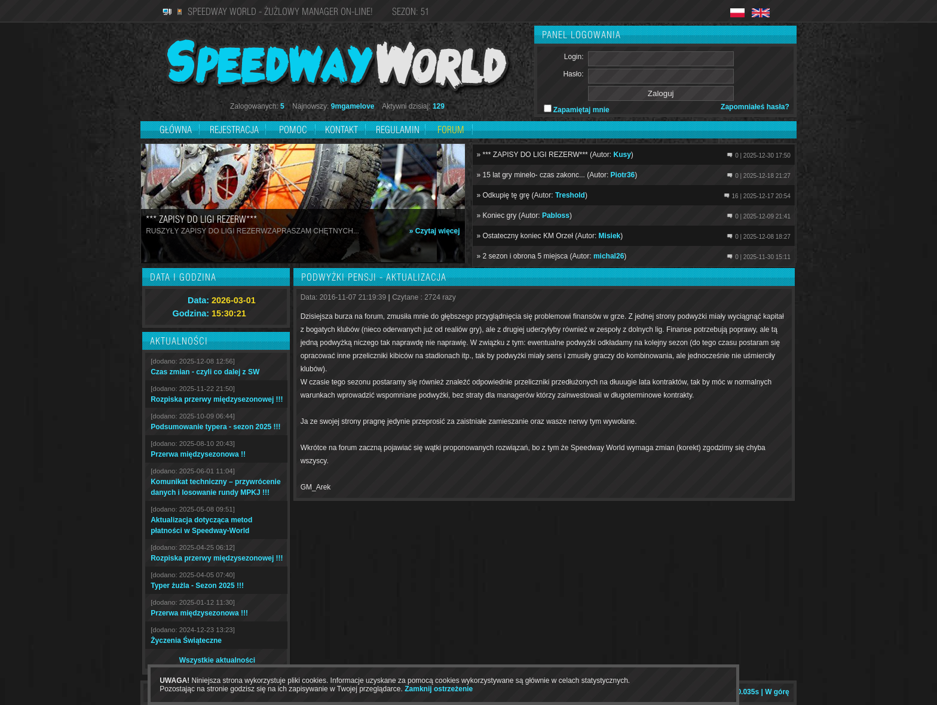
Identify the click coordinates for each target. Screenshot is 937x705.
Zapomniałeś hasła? (755, 107)
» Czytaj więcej (434, 231)
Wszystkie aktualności (217, 660)
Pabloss (555, 215)
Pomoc (293, 129)
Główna (176, 129)
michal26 (608, 256)
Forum (450, 129)
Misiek (610, 236)
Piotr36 (623, 175)
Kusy (621, 154)
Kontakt (341, 129)
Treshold (570, 195)
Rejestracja (235, 129)
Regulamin (397, 129)
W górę (777, 692)
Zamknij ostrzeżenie (439, 689)
